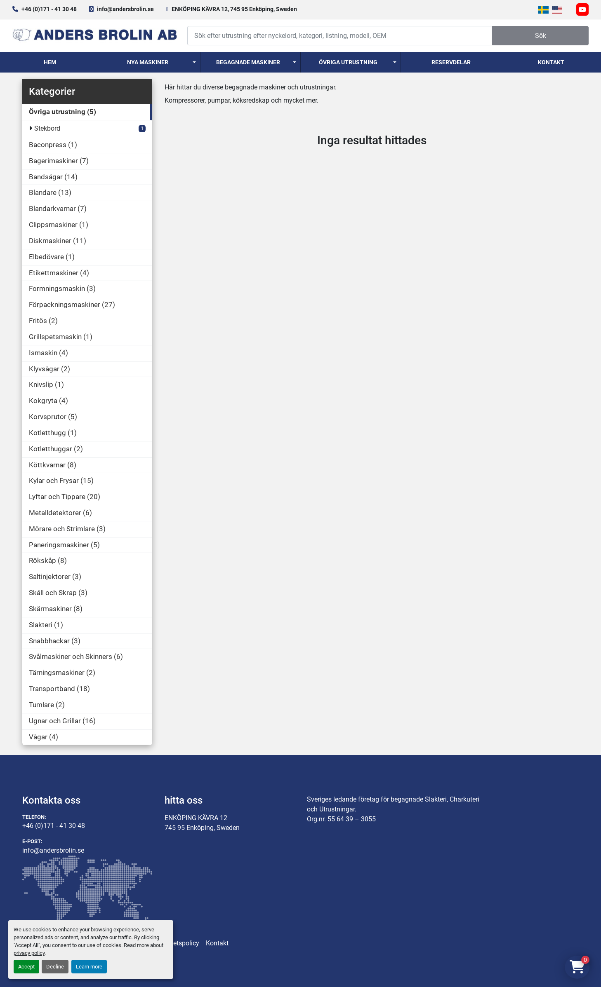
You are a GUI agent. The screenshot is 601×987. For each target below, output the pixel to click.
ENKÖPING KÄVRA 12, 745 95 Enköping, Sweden (234, 9)
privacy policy (29, 953)
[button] (150, 62)
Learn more (89, 967)
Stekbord (47, 128)
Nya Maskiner (147, 62)
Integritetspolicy (176, 943)
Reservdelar (451, 62)
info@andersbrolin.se (125, 9)
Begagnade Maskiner (248, 62)
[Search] (339, 35)
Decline (55, 967)
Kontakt (551, 62)
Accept (26, 967)
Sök (540, 36)
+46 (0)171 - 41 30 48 (49, 9)
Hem (50, 62)
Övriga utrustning (348, 62)
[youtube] (582, 9)
